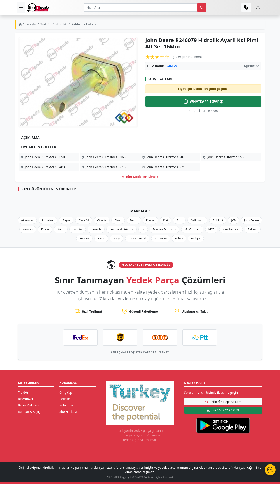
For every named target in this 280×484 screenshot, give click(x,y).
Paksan (252, 229)
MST (211, 229)
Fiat (165, 220)
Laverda (96, 229)
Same (101, 238)
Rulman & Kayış (29, 411)
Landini (77, 229)
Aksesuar (27, 220)
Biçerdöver (25, 399)
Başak (66, 220)
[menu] (21, 7)
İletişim (65, 399)
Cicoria (101, 220)
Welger (196, 238)
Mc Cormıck (192, 229)
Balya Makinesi (28, 405)
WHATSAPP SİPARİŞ (203, 101)
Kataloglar (67, 405)
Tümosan (160, 238)
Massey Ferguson (164, 229)
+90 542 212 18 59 (223, 410)
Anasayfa (27, 24)
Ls (143, 229)
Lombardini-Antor (121, 229)
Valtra (179, 238)
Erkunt (150, 220)
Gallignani (197, 220)
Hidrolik (60, 24)
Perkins (84, 238)
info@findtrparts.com (223, 402)
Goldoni (217, 220)
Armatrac (48, 220)
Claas (118, 220)
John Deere (251, 220)
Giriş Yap (66, 392)
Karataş (28, 229)
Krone (45, 229)
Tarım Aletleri (137, 238)
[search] (201, 7)
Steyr (116, 238)
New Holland (231, 229)
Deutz (134, 220)
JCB (233, 220)
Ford (179, 220)
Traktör (45, 24)
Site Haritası (68, 411)
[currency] (246, 7)
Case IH (84, 220)
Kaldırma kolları (83, 24)
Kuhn (60, 229)
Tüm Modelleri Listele (140, 177)
